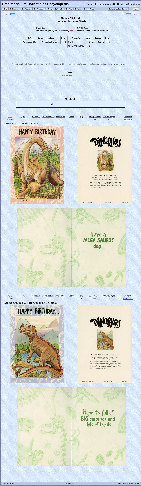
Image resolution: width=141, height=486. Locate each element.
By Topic (49, 9)
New (5, 9)
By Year (69, 9)
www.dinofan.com (8, 483)
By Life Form (89, 9)
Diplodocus (128, 120)
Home (136, 9)
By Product (38, 9)
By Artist (78, 9)
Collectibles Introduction (118, 9)
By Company (14, 9)
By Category (26, 9)
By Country (59, 9)
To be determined (67, 75)
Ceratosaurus (128, 299)
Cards (53, 104)
